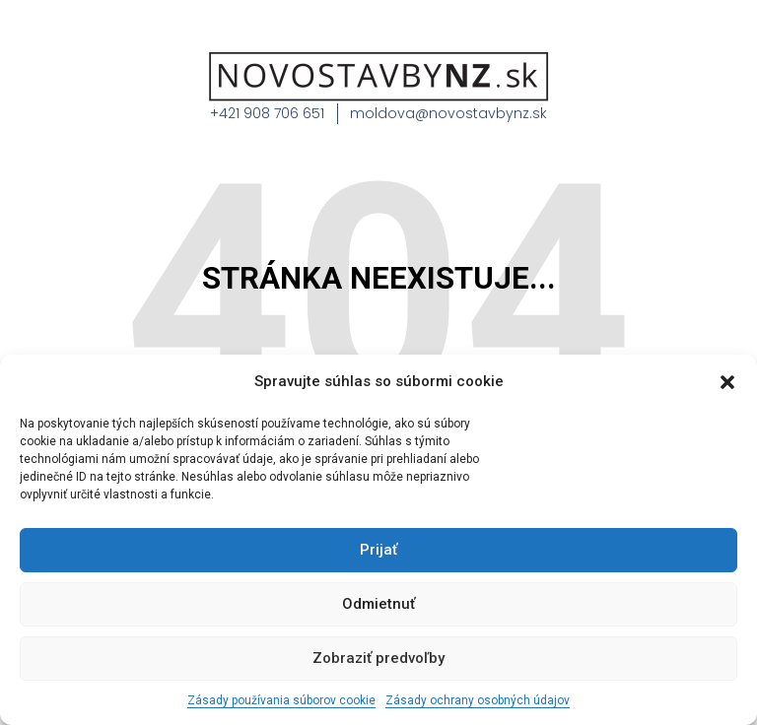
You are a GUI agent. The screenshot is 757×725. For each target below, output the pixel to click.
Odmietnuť (378, 604)
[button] (727, 382)
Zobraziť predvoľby (378, 658)
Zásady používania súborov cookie (281, 700)
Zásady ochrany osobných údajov (477, 700)
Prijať (378, 550)
